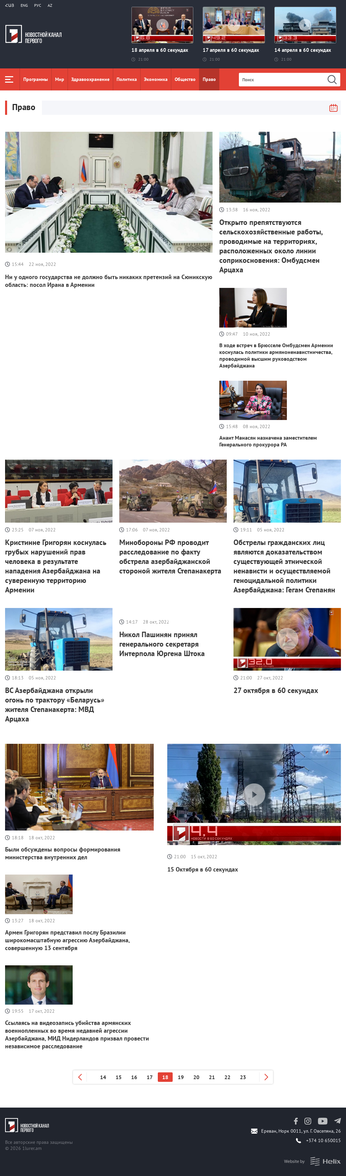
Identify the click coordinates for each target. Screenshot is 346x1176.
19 (181, 1077)
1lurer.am (32, 1148)
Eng (24, 5)
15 (119, 1077)
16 (134, 1077)
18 (165, 1077)
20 (196, 1077)
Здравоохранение (90, 79)
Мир (59, 79)
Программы (35, 79)
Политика (127, 79)
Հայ (9, 5)
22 (227, 1077)
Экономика (156, 79)
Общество (185, 79)
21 (212, 1077)
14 (103, 1077)
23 (243, 1077)
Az (50, 5)
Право (209, 79)
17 (150, 1077)
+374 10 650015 (323, 1140)
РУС (37, 5)
